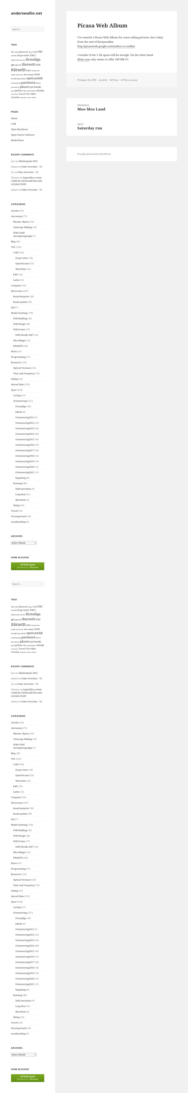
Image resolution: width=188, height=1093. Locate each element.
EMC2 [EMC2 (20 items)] (33, 55)
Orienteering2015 (24, 439)
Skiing (16, 505)
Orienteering (20, 400)
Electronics (17, 291)
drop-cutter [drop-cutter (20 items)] (23, 55)
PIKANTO (18, 345)
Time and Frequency (24, 373)
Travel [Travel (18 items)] (22, 93)
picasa (134, 79)
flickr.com (83, 59)
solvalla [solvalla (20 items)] (40, 90)
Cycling (17, 395)
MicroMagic (19, 340)
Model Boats (17, 140)
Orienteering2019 (24, 461)
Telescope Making (22, 227)
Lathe (16, 280)
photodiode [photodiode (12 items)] (15, 87)
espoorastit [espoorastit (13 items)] (15, 60)
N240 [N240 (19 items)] (37, 74)
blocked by (27, 566)
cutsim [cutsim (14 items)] (14, 55)
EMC (15, 274)
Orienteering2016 (24, 444)
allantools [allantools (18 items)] (23, 51)
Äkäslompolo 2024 (28, 161)
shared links (17, 384)
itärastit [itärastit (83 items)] (18, 69)
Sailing (14, 378)
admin (104, 79)
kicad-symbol (20, 302)
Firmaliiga (20, 406)
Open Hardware (19, 129)
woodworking (18, 521)
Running (17, 483)
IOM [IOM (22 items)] (38, 64)
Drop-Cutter (21, 258)
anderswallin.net (26, 13)
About (14, 118)
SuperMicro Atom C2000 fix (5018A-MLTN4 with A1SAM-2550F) (26, 181)
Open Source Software (23, 134)
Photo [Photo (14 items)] (38, 83)
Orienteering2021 (24, 472)
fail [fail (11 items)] (21, 60)
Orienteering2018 (24, 455)
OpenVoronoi (22, 263)
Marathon (20, 499)
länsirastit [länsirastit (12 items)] (19, 75)
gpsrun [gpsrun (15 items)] (18, 65)
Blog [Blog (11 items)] (30, 52)
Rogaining (20, 477)
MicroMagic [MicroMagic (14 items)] (29, 74)
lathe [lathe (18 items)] (28, 70)
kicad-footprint (21, 296)
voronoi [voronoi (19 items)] (15, 97)
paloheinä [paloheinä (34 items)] (28, 82)
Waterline (20, 269)
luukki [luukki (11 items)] (13, 75)
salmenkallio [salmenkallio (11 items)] (31, 91)
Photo (14, 351)
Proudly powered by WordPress (94, 154)
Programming (18, 356)
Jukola (18, 411)
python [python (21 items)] (18, 90)
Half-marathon (23, 488)
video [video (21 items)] (33, 93)
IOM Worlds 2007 (24, 334)
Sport (14, 389)
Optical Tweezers (22, 367)
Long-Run (20, 494)
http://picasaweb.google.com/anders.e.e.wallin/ (106, 46)
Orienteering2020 (24, 466)
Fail (13, 307)
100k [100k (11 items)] (16, 52)
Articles (15, 210)
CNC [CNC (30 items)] (40, 51)
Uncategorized (18, 516)
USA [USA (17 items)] (28, 93)
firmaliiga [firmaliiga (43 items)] (33, 59)
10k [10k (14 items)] (12, 52)
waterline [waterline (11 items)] (23, 98)
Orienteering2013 (24, 428)
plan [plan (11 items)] (12, 91)
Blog (13, 241)
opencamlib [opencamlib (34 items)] (34, 78)
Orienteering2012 (24, 422)
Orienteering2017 (24, 450)
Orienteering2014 (24, 433)
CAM (13, 123)
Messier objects (21, 221)
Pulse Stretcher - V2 (31, 166)
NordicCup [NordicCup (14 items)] (15, 78)
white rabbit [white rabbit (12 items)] (31, 97)
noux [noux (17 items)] (23, 78)
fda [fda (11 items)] (24, 60)
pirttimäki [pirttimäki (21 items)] (35, 86)
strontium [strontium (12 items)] (14, 94)
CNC (13, 247)
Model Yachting (19, 313)
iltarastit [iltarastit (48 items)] (28, 64)
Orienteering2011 (24, 417)
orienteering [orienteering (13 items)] (16, 83)
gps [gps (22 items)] (13, 64)
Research (16, 362)
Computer (16, 285)
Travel (14, 510)
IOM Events (19, 329)
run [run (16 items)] (24, 90)
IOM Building (20, 318)
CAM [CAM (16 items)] (34, 52)
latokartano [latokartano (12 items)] (36, 71)
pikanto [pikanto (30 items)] (25, 87)
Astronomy (17, 216)
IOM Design (19, 323)
